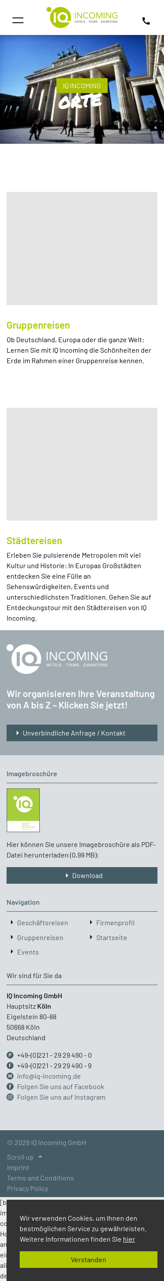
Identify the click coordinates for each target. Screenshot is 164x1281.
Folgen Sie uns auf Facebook (60, 1086)
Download (82, 875)
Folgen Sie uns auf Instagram (61, 1097)
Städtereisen (34, 540)
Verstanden (88, 1259)
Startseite (111, 937)
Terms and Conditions (40, 1177)
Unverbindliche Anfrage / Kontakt (69, 733)
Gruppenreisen (38, 324)
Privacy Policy (27, 1188)
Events (28, 952)
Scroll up (26, 1156)
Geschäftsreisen (42, 923)
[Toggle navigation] (17, 20)
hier (129, 1239)
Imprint (18, 1167)
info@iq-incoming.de (49, 1076)
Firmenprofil (115, 923)
